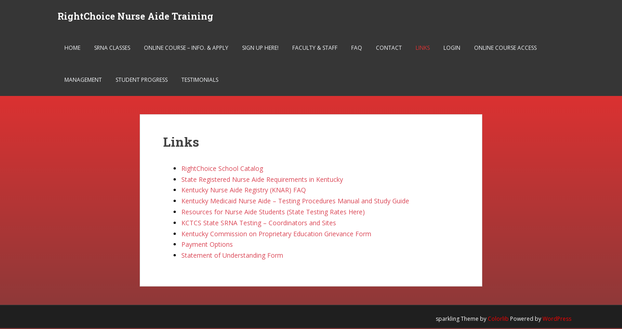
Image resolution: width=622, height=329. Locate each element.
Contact (389, 48)
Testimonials (199, 80)
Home (72, 48)
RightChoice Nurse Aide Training (135, 16)
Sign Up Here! (260, 48)
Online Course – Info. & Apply (186, 48)
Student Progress (142, 80)
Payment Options (207, 244)
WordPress (557, 319)
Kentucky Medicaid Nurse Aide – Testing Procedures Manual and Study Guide (295, 200)
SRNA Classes (112, 48)
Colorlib (498, 319)
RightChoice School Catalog (222, 168)
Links (423, 48)
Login (451, 48)
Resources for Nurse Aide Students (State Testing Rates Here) (273, 211)
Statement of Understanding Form (232, 255)
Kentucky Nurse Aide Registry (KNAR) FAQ (243, 190)
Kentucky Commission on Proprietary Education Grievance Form (276, 233)
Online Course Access (505, 48)
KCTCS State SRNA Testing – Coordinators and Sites (258, 222)
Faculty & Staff (314, 48)
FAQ (356, 48)
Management (83, 80)
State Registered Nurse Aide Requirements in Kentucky (262, 179)
